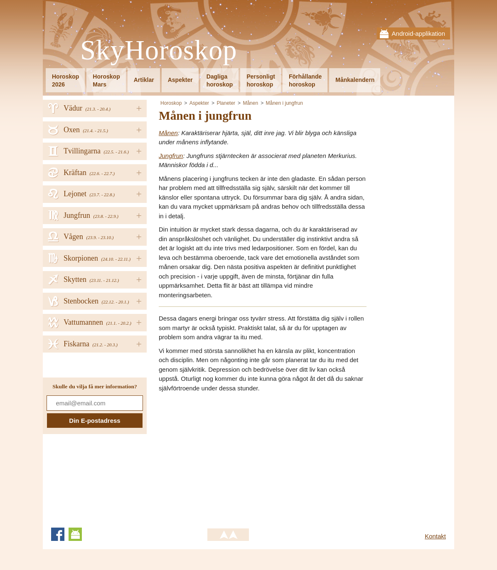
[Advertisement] (228, 457)
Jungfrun (171, 155)
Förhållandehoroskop (305, 80)
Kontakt (435, 536)
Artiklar (144, 79)
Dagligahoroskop (220, 80)
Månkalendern (354, 79)
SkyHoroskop (158, 50)
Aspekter (180, 79)
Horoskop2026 (65, 80)
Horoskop (171, 103)
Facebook (57, 534)
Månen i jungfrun (284, 103)
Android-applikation (418, 33)
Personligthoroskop (260, 80)
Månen (250, 103)
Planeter (226, 103)
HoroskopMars (106, 80)
